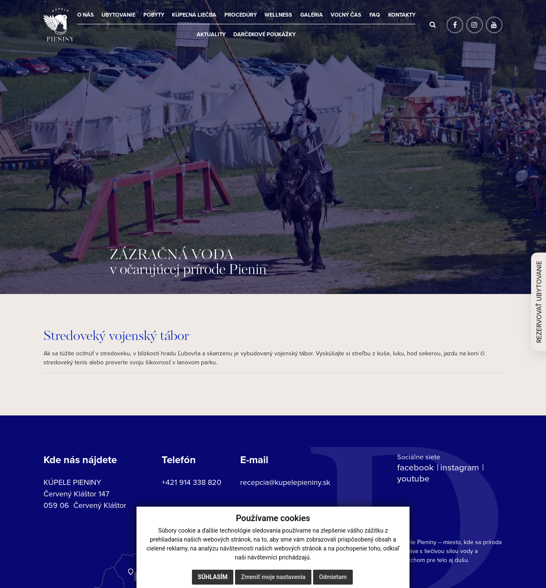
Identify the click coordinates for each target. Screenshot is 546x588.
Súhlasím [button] (213, 577)
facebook (415, 467)
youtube (413, 478)
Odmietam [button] (333, 577)
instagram (459, 467)
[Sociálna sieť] (455, 25)
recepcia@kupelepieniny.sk (285, 482)
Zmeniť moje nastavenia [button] (273, 577)
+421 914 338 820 (191, 482)
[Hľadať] (433, 24)
